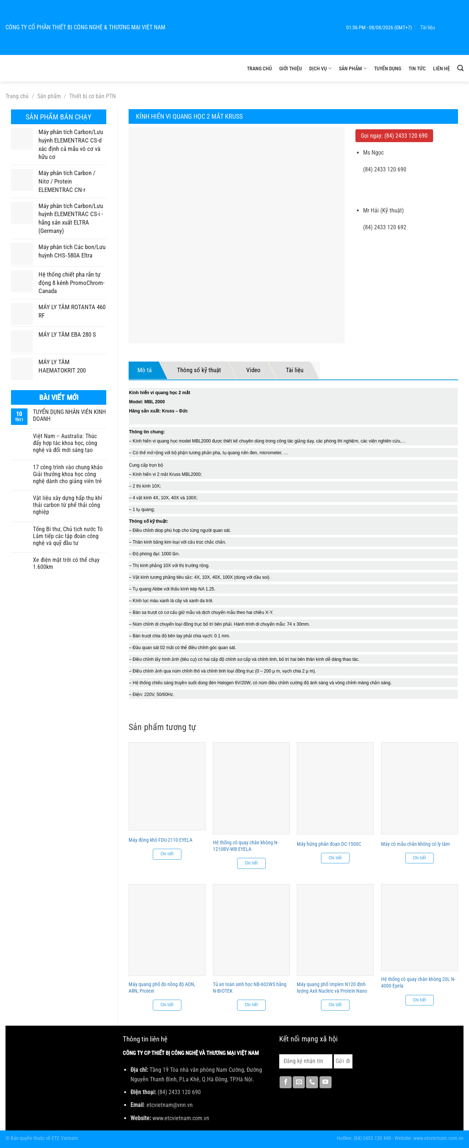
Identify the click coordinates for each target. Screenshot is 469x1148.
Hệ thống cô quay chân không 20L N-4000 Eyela (418, 982)
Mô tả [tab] (144, 370)
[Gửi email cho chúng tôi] (299, 1082)
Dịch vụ (320, 68)
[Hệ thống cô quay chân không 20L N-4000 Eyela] (419, 927)
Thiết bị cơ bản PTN (92, 96)
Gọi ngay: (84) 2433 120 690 (394, 135)
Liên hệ (441, 68)
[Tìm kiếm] (460, 68)
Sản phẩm (353, 68)
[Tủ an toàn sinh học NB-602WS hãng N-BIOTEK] (251, 929)
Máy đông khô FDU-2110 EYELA (160, 840)
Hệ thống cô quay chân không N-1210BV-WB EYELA (245, 846)
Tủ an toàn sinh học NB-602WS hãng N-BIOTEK (250, 987)
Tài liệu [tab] (294, 370)
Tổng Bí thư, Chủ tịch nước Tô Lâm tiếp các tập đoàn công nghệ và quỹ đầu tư (68, 536)
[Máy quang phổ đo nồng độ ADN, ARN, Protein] (167, 929)
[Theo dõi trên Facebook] (286, 1082)
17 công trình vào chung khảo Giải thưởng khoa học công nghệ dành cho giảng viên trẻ (68, 474)
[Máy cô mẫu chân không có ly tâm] (419, 788)
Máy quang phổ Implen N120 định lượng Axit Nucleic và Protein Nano (332, 987)
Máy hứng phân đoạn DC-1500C (329, 844)
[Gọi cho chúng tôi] (312, 1082)
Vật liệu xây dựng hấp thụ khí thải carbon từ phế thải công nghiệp (67, 505)
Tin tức (417, 68)
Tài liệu (427, 27)
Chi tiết (167, 853)
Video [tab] (253, 370)
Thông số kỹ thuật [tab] (199, 370)
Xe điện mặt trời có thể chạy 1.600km (66, 563)
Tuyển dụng (387, 68)
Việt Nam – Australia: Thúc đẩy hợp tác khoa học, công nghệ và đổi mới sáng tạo (65, 443)
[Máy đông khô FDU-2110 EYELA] (167, 786)
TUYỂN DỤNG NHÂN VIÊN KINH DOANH (69, 415)
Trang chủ (259, 68)
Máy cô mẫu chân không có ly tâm (415, 844)
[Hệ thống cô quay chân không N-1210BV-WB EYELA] (251, 788)
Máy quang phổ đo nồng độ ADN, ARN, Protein (162, 987)
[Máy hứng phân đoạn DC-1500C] (335, 788)
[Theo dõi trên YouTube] (326, 1082)
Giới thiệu (290, 68)
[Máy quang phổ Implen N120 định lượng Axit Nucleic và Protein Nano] (335, 929)
